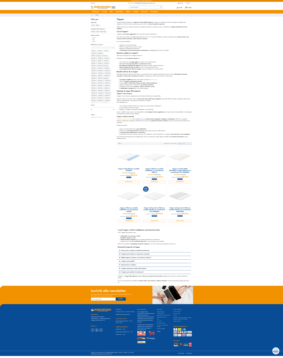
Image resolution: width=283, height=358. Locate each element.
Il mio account (176, 311)
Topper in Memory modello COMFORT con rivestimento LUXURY (128, 209)
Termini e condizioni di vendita (162, 325)
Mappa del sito (177, 321)
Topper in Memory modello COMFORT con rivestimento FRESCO (154, 170)
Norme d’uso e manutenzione (160, 312)
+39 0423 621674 (120, 311)
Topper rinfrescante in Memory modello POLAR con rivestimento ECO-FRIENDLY (154, 209)
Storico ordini (176, 313)
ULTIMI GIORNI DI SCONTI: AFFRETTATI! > (141, 0)
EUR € (188, 3)
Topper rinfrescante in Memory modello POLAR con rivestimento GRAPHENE (180, 209)
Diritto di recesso (161, 323)
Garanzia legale (161, 328)
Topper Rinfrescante (96, 117)
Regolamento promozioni (163, 315)
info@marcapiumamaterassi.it (123, 314)
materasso (154, 79)
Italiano (181, 3)
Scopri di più (129, 181)
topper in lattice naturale (124, 119)
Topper (93, 114)
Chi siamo (159, 321)
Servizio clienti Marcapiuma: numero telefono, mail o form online (182, 318)
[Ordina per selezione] (182, 144)
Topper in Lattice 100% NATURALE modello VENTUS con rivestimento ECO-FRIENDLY (180, 170)
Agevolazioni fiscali (161, 317)
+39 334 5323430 (130, 311)
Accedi (175, 315)
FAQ (158, 319)
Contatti (93, 3)
